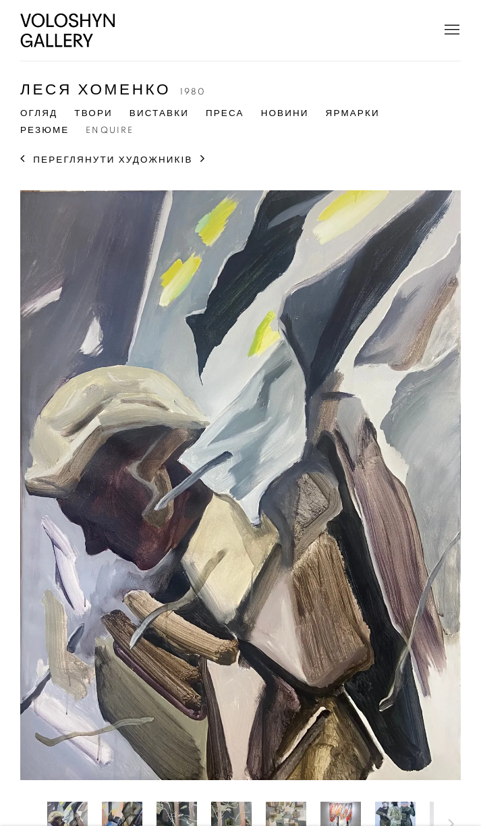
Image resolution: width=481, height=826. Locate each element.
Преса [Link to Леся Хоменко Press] (225, 113)
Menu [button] (451, 30)
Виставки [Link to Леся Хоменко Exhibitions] (159, 113)
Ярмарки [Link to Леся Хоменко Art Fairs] (353, 113)
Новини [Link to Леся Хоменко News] (285, 113)
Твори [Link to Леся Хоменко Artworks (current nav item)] (93, 113)
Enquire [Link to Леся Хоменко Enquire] (110, 130)
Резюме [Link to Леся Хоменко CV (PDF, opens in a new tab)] (44, 130)
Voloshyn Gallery (67, 30)
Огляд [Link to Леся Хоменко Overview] (38, 113)
